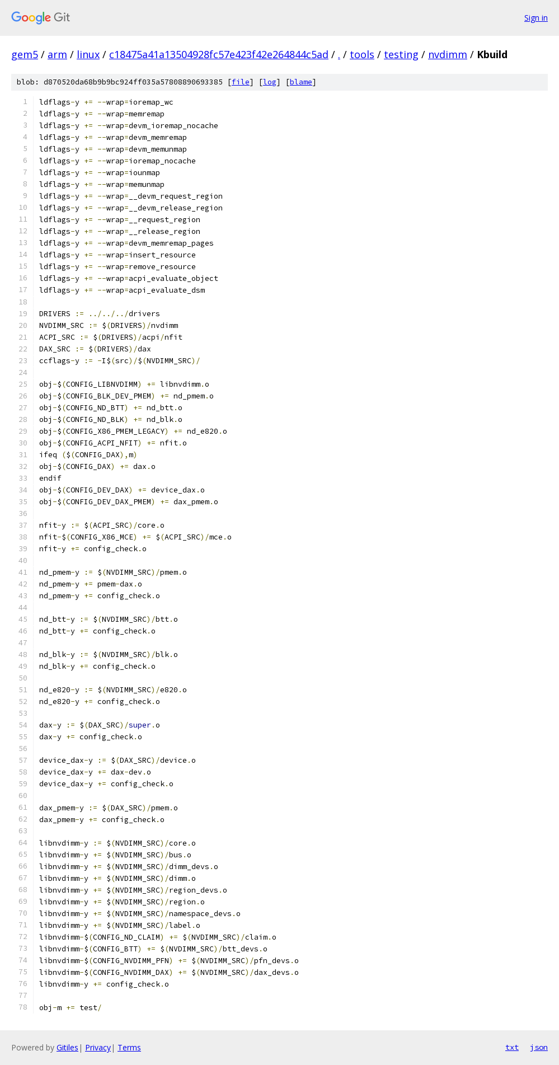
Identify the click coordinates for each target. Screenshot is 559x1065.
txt (512, 1047)
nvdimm (447, 54)
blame (301, 82)
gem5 (24, 54)
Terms (129, 1047)
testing (401, 54)
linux (88, 54)
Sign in (536, 17)
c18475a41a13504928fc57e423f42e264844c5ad (218, 54)
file (241, 82)
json (539, 1047)
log (269, 82)
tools (362, 54)
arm (57, 54)
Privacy (98, 1047)
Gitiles (67, 1047)
